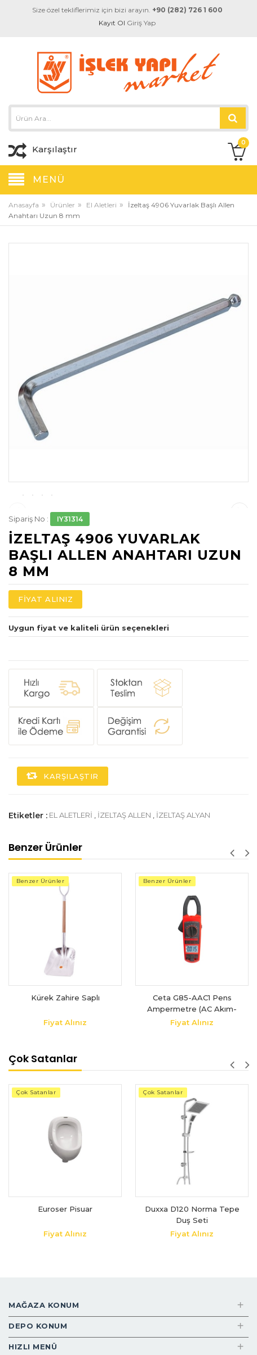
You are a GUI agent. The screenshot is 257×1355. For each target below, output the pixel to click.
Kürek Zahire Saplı (65, 1052)
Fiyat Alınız (45, 654)
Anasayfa (23, 205)
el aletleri (70, 869)
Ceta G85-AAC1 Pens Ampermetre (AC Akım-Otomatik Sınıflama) (192, 1058)
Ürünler (62, 205)
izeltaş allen (124, 869)
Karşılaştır (62, 831)
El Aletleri (101, 205)
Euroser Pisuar (65, 1263)
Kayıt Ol (112, 23)
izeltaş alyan (183, 869)
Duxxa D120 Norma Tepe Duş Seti (192, 1269)
